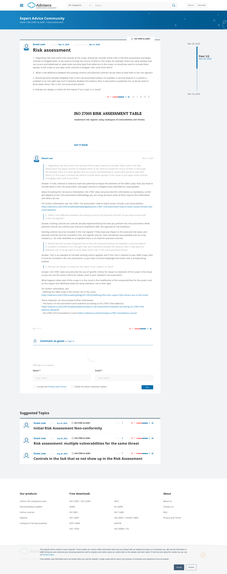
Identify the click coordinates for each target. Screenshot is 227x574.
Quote (37, 328)
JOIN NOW (202, 5)
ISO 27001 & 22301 (36, 22)
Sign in (71, 341)
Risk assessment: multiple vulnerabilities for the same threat (86, 443)
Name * (37, 370)
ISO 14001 (74, 517)
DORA (72, 506)
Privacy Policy (48, 555)
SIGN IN (191, 5)
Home (22, 22)
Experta (23, 517)
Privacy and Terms (57, 386)
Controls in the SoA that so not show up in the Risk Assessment (88, 458)
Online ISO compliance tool (33, 501)
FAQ (165, 512)
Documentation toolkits (31, 506)
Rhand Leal (47, 158)
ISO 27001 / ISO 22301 (80, 501)
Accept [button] (179, 567)
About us (167, 501)
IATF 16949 (74, 523)
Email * (98, 370)
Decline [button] (191, 567)
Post (147, 387)
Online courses (27, 512)
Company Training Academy (33, 523)
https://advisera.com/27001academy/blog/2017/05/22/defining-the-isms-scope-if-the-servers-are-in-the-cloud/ (95, 295)
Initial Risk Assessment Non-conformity (68, 428)
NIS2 (116, 501)
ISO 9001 (73, 512)
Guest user (40, 423)
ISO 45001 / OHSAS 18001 (126, 517)
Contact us (168, 506)
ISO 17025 (74, 528)
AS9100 (117, 523)
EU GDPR (118, 506)
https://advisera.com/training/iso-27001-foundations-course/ (107, 313)
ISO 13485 (119, 512)
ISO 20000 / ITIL (121, 528)
